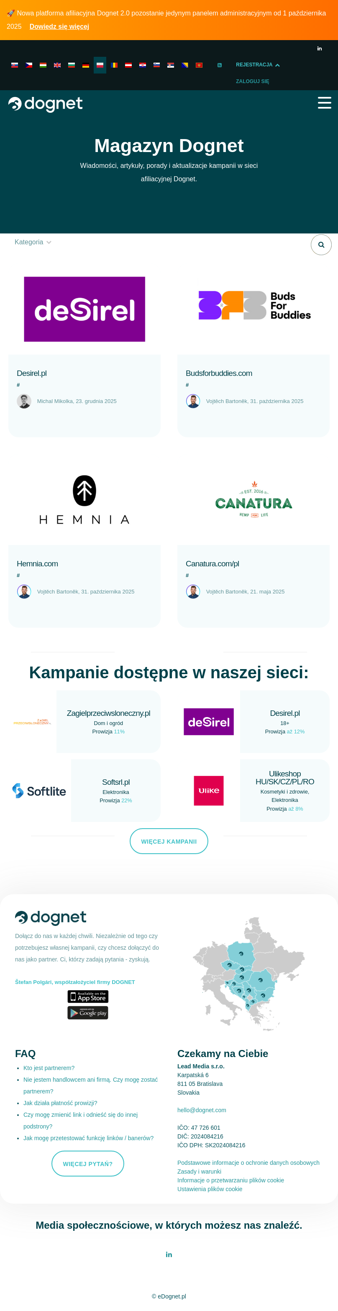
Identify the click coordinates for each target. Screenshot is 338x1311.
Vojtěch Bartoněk (226, 401)
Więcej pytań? (88, 1164)
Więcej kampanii (169, 841)
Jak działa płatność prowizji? (60, 1103)
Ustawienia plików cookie (210, 1189)
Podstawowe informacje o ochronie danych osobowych (248, 1162)
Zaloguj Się (32, 82)
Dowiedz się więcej (60, 26)
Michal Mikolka (55, 401)
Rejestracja (267, 65)
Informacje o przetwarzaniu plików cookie (230, 1180)
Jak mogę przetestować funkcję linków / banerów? (88, 1138)
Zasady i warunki (199, 1171)
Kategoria (33, 242)
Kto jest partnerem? (48, 1068)
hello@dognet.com (201, 1110)
